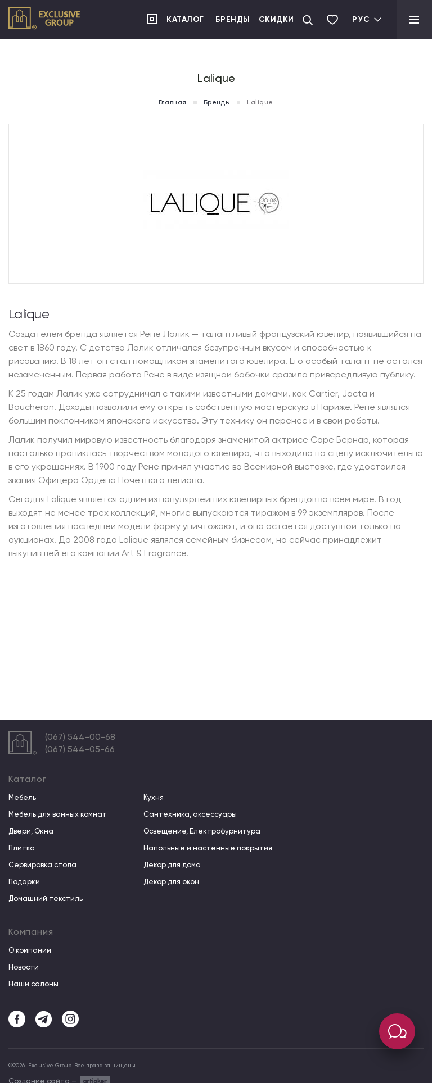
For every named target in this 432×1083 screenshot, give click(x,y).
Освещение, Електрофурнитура (201, 831)
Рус (367, 19)
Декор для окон (171, 882)
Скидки (276, 19)
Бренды (232, 19)
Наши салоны (33, 984)
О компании (29, 950)
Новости (23, 967)
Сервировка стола (42, 865)
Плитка (21, 848)
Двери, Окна (30, 831)
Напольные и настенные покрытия (207, 848)
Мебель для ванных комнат (57, 814)
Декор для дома (172, 865)
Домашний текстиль (45, 899)
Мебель (22, 798)
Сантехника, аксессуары (190, 814)
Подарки (24, 882)
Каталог (185, 19)
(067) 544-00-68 (80, 736)
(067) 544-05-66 (80, 749)
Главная (172, 102)
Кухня (153, 798)
